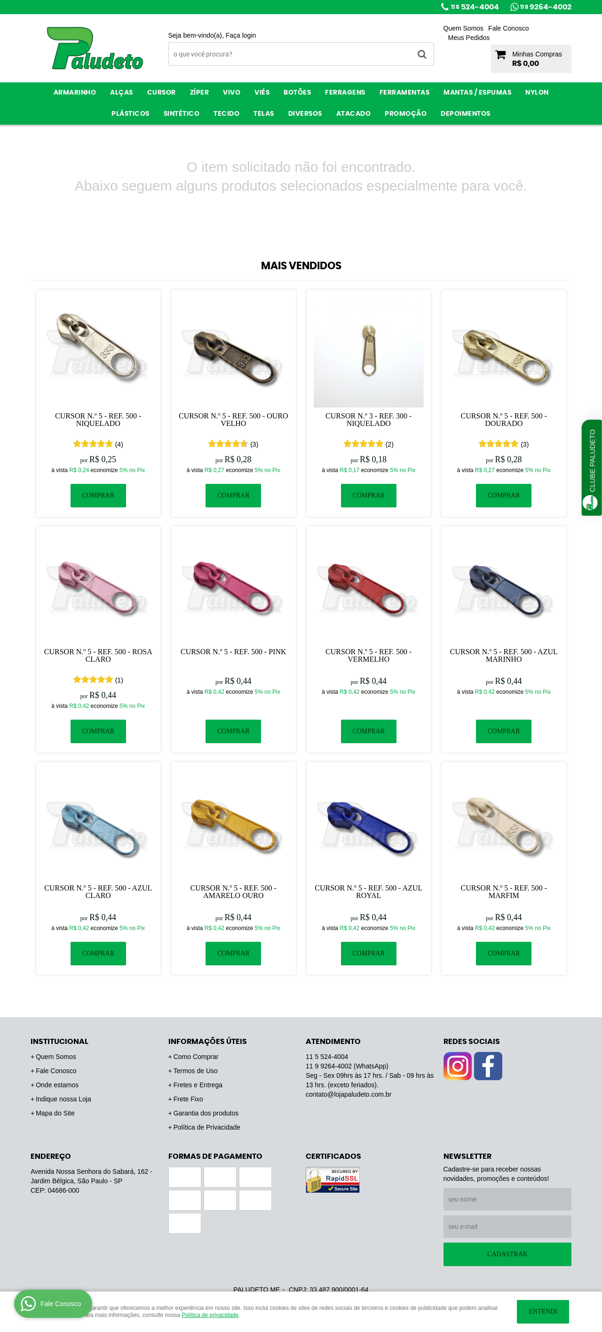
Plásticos (130, 114)
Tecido (226, 114)
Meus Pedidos (469, 37)
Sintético (182, 114)
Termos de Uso (196, 1071)
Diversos (305, 114)
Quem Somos (464, 28)
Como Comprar (196, 1056)
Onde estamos (57, 1085)
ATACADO (353, 114)
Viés (261, 92)
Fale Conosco (508, 28)
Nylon (537, 92)
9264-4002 (545, 7)
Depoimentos (466, 114)
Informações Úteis (207, 1041)
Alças (121, 92)
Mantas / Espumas (477, 92)
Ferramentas (405, 92)
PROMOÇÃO (406, 114)
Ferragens (345, 92)
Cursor (161, 92)
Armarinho (75, 92)
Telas (263, 114)
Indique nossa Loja (63, 1099)
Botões (297, 92)
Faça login (241, 35)
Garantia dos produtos (206, 1113)
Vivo (231, 92)
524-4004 (475, 7)
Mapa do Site (55, 1113)
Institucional (59, 1041)
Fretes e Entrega (198, 1085)
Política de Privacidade (207, 1127)
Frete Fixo (188, 1099)
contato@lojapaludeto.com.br (348, 1094)
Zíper (199, 92)
